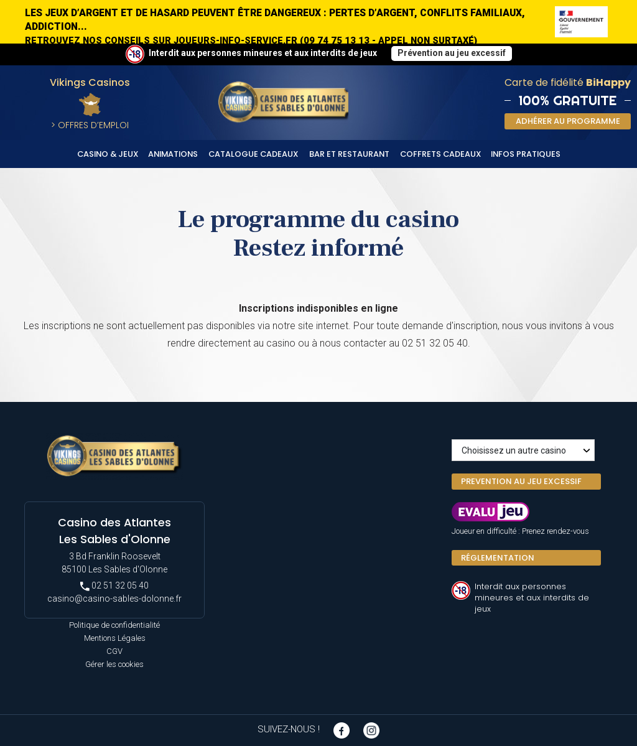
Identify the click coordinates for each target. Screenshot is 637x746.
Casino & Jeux (108, 154)
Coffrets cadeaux (440, 154)
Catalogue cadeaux (253, 154)
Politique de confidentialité (114, 625)
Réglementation (497, 558)
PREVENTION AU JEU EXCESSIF (521, 481)
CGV (114, 651)
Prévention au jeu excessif (452, 53)
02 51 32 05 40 (114, 585)
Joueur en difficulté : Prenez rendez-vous (520, 531)
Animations (173, 154)
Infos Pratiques (525, 154)
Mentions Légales (115, 638)
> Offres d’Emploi (90, 125)
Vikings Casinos (90, 82)
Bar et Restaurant (349, 154)
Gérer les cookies (114, 664)
